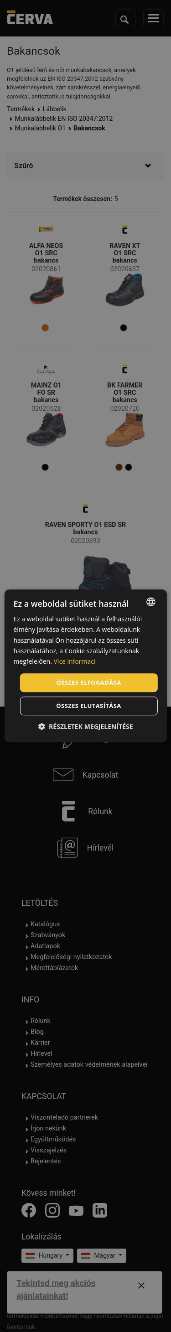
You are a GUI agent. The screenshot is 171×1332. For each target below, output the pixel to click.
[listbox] (150, 601)
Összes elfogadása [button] (88, 682)
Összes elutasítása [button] (88, 706)
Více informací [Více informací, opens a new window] (75, 661)
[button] (85, 727)
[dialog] (85, 665)
